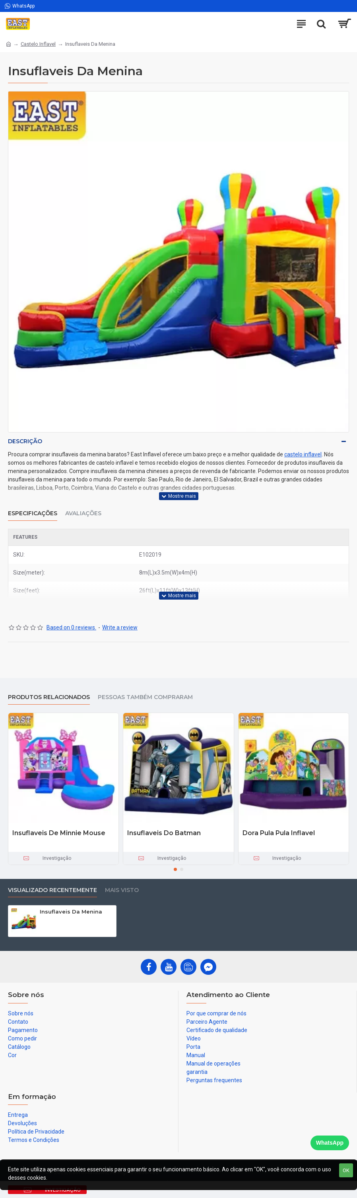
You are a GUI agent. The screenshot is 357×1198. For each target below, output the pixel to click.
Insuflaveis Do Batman (164, 833)
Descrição (25, 441)
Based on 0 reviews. (71, 627)
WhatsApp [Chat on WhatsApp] (329, 1143)
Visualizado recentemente (52, 890)
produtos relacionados (49, 697)
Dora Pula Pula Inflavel (279, 833)
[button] (175, 869)
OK (346, 1170)
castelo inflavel (303, 454)
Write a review (120, 627)
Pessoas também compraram (145, 697)
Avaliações (83, 513)
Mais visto (122, 890)
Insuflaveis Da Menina (71, 911)
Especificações (32, 513)
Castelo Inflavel (38, 44)
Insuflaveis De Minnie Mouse (58, 833)
